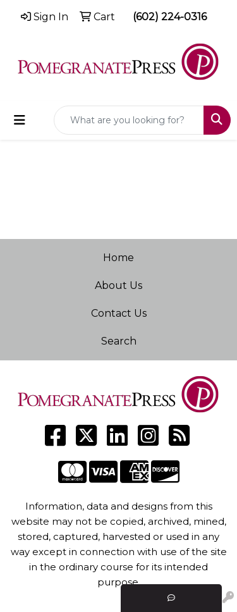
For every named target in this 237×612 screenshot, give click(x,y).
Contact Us (119, 313)
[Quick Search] (129, 120)
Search (119, 341)
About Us (118, 285)
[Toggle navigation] (19, 120)
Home (118, 258)
